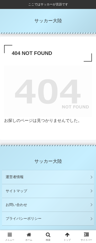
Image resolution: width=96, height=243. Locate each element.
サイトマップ (16, 191)
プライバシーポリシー (23, 218)
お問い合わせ (16, 205)
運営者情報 (15, 177)
